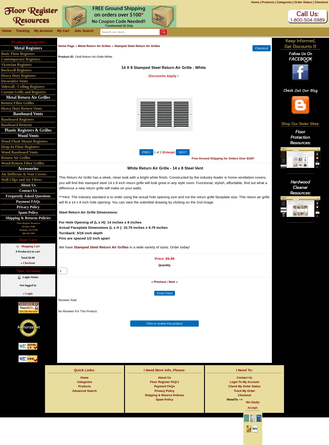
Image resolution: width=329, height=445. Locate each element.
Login (29, 293)
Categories (284, 2)
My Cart (63, 31)
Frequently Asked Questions (28, 196)
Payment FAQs (28, 201)
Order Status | (304, 2)
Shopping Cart (30, 246)
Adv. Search (84, 31)
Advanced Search (84, 391)
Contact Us (28, 190)
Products (268, 2)
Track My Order (244, 391)
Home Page (66, 46)
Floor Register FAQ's (164, 382)
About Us (28, 185)
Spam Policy (28, 212)
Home (255, 2)
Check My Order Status (244, 386)
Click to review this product (164, 328)
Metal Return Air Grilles (94, 46)
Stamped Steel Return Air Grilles (137, 46)
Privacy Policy (28, 207)
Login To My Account (244, 382)
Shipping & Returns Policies (27, 218)
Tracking (22, 31)
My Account (43, 31)
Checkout (321, 2)
